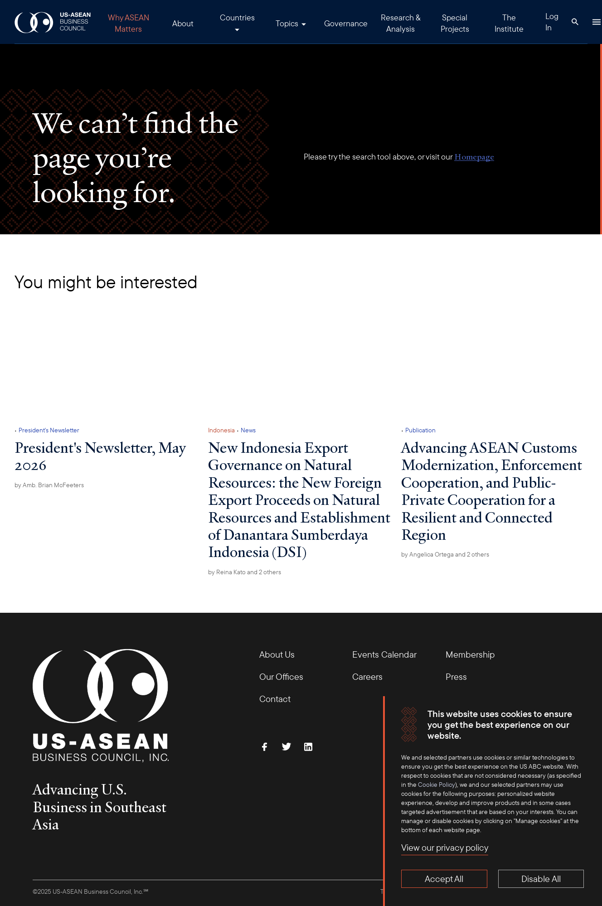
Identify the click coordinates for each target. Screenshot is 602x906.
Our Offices (281, 676)
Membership (470, 654)
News (248, 430)
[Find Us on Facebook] (264, 746)
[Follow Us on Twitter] (286, 746)
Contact (275, 698)
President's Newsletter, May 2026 (100, 456)
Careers (367, 676)
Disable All (541, 878)
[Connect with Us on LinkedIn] (308, 746)
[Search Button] (574, 21)
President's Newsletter (49, 430)
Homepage (474, 156)
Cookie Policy (436, 784)
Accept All (444, 878)
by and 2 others (244, 572)
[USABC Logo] (53, 22)
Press (456, 676)
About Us (277, 654)
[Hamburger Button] (596, 21)
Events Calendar (384, 654)
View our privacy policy (444, 847)
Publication (420, 430)
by (49, 485)
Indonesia (221, 430)
